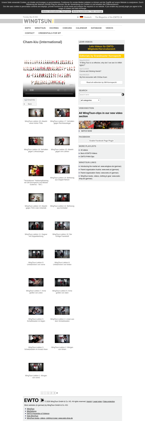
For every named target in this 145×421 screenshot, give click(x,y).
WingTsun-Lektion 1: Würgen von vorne (36, 377)
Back (30, 104)
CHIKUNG (67, 28)
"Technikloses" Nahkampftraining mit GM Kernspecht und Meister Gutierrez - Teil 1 (36, 183)
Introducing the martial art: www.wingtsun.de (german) (101, 166)
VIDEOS (109, 28)
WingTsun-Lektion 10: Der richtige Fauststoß (62, 235)
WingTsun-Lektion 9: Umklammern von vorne (36, 264)
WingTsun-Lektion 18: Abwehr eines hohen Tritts (36, 122)
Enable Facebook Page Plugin (101, 141)
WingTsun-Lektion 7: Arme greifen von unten (36, 292)
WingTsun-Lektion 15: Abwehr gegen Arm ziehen (62, 150)
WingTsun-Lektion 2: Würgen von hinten (62, 348)
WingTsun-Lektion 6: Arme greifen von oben (62, 292)
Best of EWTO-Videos (89, 153)
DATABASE (96, 28)
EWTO (28, 28)
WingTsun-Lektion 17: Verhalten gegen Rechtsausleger (62, 122)
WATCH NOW (86, 131)
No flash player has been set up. (49, 71)
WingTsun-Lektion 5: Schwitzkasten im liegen (36, 320)
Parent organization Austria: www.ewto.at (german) (100, 170)
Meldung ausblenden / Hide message (87, 11)
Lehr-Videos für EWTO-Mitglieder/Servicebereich (101, 47)
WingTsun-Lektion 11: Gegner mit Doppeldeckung (36, 235)
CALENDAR (81, 28)
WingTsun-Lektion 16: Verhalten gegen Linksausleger (36, 150)
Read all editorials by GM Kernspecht (102, 82)
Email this (30, 100)
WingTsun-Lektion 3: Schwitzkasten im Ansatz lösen (36, 348)
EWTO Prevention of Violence (38, 413)
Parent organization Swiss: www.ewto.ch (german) (99, 173)
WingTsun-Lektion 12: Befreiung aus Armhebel (62, 207)
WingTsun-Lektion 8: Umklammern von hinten (62, 264)
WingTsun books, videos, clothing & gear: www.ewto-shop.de (50, 418)
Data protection (109, 401)
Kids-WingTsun (32, 416)
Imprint (89, 401)
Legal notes (97, 401)
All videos (84, 150)
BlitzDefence (31, 411)
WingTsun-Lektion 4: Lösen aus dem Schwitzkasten (62, 320)
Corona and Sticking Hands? (90, 71)
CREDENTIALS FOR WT (49, 33)
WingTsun (30, 409)
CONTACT (29, 33)
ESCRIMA (54, 28)
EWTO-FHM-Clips (87, 157)
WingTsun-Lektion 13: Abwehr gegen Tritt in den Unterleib (36, 207)
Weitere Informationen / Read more (56, 11)
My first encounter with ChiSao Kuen (93, 77)
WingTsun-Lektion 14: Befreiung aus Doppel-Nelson (62, 179)
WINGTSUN (40, 28)
